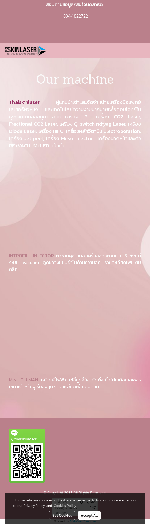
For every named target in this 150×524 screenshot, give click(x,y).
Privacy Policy (34, 505)
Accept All (89, 515)
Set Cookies (62, 515)
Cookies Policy (65, 505)
